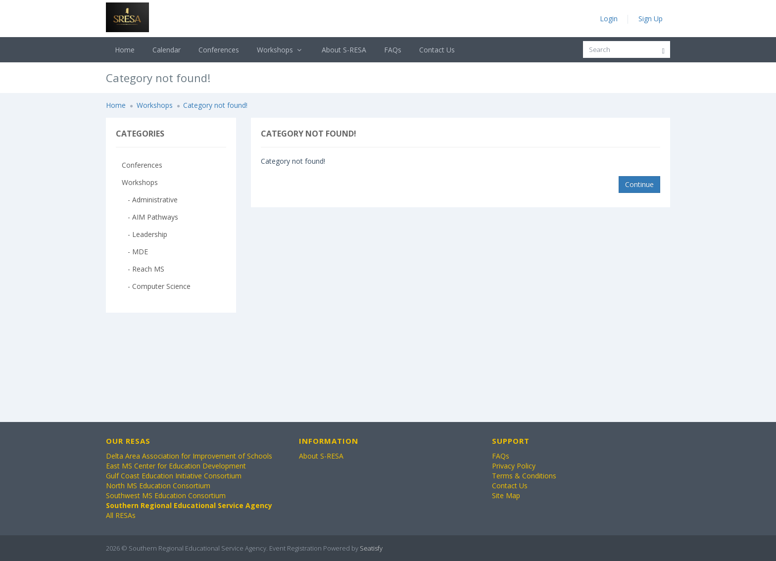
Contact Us (437, 49)
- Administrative (150, 199)
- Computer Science (156, 286)
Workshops (280, 49)
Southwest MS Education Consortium (166, 495)
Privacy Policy (513, 465)
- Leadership (144, 234)
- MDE (135, 251)
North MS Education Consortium (158, 485)
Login (609, 18)
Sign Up (650, 18)
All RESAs (121, 515)
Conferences (218, 49)
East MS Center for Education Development (176, 465)
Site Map (506, 495)
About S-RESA (344, 49)
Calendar (166, 49)
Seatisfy (371, 548)
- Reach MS (143, 269)
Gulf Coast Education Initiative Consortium (174, 475)
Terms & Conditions (524, 475)
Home (125, 49)
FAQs (392, 49)
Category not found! (215, 105)
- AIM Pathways (150, 217)
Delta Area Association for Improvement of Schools (189, 456)
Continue (639, 184)
